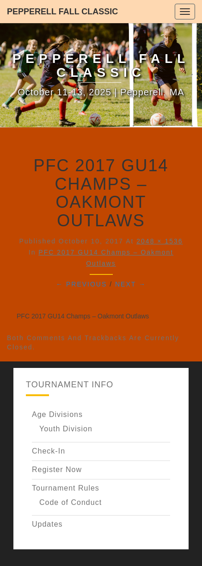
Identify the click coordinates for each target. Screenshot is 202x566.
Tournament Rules (65, 488)
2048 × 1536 (159, 241)
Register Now (57, 469)
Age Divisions (57, 414)
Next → (130, 284)
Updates (47, 524)
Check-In (48, 451)
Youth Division (65, 429)
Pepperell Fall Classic (62, 11)
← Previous (81, 284)
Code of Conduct (70, 502)
